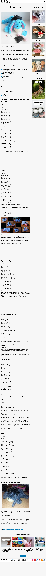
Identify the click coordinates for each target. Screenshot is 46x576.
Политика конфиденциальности (24, 573)
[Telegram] (37, 574)
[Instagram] (33, 574)
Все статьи (23, 570)
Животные (5, 543)
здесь (16, 97)
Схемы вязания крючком (5, 1)
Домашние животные (13, 543)
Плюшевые (20, 543)
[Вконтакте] (44, 574)
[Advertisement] (15, 70)
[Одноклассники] (42, 574)
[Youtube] (35, 574)
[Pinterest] (39, 574)
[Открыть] (44, 1)
